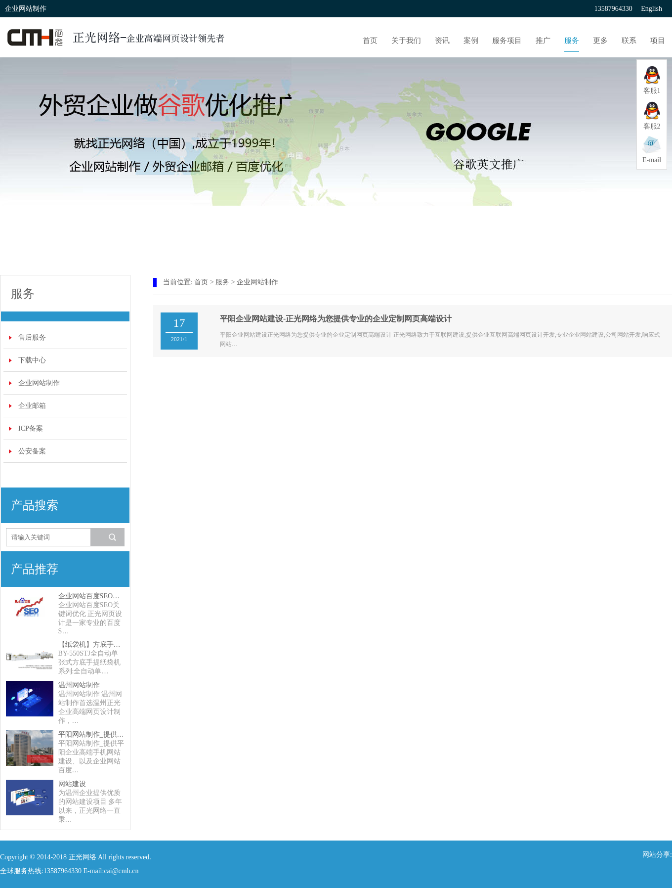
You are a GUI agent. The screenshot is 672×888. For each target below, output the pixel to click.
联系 (629, 40)
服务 (571, 40)
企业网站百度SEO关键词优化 (91, 596)
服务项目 (507, 40)
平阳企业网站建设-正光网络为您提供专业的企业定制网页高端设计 (336, 318)
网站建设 (72, 784)
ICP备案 (30, 428)
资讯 (442, 40)
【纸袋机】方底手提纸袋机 (91, 644)
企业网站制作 (39, 383)
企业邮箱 (32, 405)
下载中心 (32, 360)
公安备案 (32, 451)
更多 (600, 40)
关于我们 (406, 40)
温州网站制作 (79, 685)
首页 (370, 40)
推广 (543, 40)
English (651, 8)
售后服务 (32, 337)
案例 (470, 40)
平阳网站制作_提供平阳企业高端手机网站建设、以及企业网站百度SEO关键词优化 (91, 734)
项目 (657, 40)
